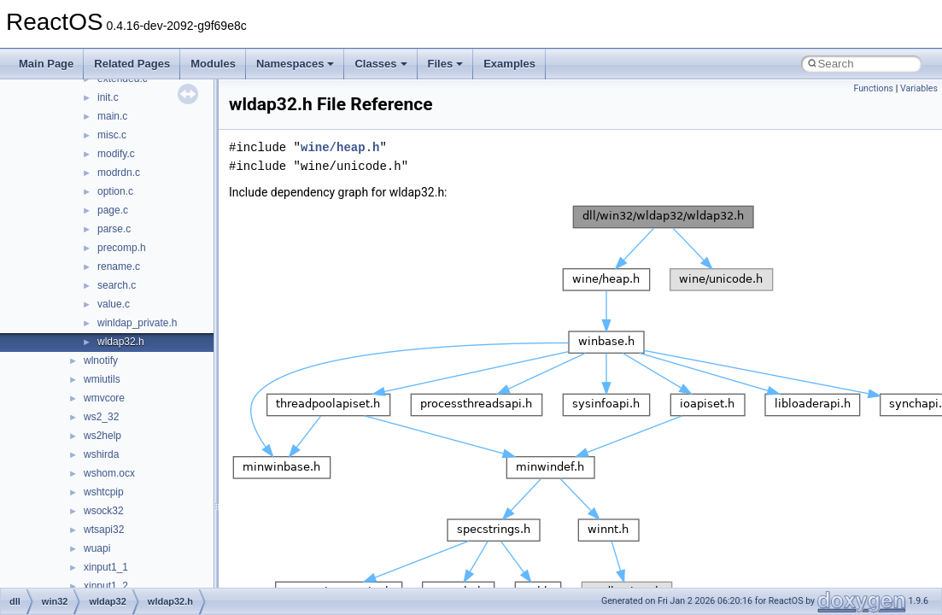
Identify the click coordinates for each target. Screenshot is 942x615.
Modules (213, 63)
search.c (116, 285)
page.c (112, 210)
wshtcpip (104, 492)
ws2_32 (101, 417)
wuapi (97, 548)
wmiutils (102, 379)
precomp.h (121, 248)
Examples (509, 63)
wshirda (101, 454)
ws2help (102, 436)
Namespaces (295, 63)
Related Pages (132, 63)
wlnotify (101, 360)
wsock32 (104, 511)
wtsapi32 (104, 530)
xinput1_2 (106, 586)
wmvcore (104, 398)
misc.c (111, 135)
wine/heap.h (340, 147)
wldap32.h (120, 342)
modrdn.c (118, 173)
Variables (919, 88)
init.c (108, 97)
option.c (115, 191)
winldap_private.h (137, 323)
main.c (112, 116)
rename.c (118, 266)
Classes (380, 63)
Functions (873, 88)
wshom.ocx (109, 473)
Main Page (46, 63)
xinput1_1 (106, 567)
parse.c (114, 229)
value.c (113, 304)
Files (446, 63)
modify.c (116, 154)
